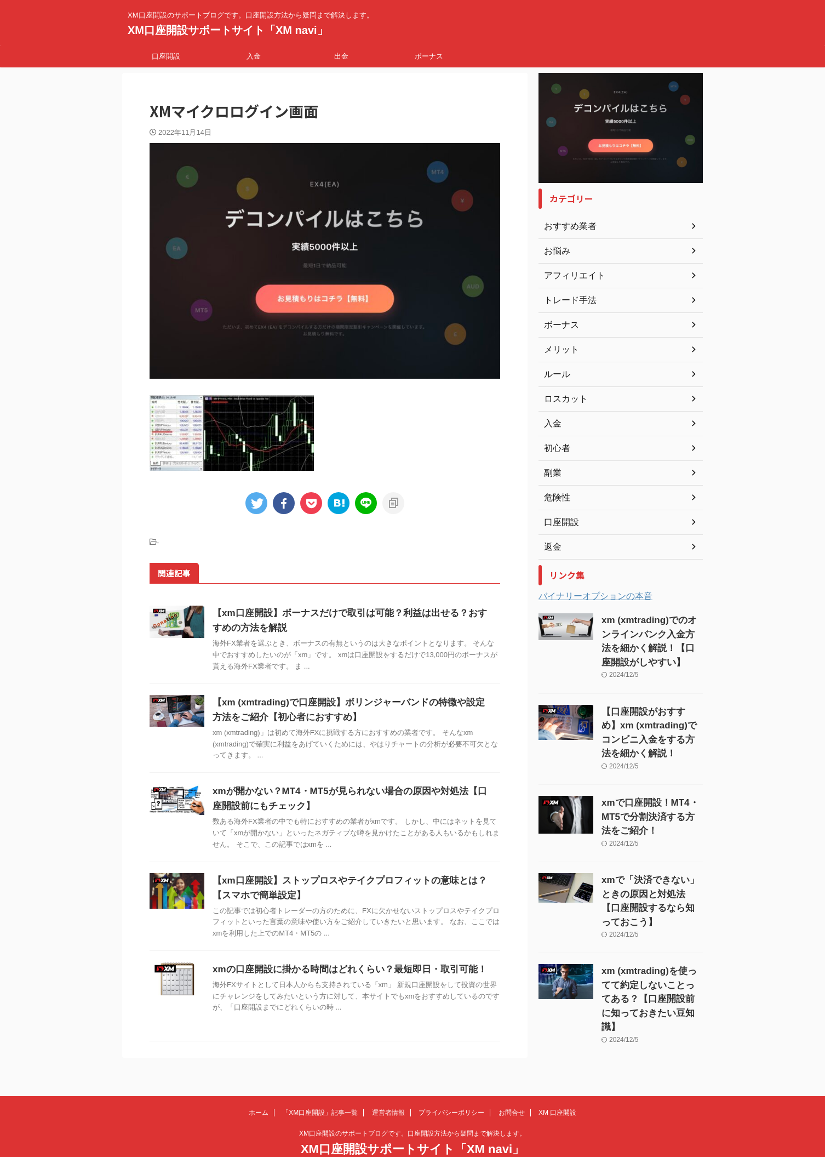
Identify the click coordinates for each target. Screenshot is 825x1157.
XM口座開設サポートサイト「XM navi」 (228, 30)
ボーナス (429, 56)
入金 (254, 56)
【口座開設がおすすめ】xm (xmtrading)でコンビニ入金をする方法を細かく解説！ (649, 716)
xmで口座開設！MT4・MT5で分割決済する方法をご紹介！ (649, 789)
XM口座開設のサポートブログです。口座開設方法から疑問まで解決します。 (412, 1106)
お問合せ (512, 1085)
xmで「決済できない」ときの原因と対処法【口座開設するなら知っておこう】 (651, 861)
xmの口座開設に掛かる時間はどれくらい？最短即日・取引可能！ (342, 969)
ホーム (258, 1085)
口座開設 (166, 56)
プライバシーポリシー (451, 1085)
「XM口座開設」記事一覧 (320, 1085)
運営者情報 (388, 1085)
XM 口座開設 (557, 1085)
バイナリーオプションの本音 (595, 596)
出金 (341, 56)
